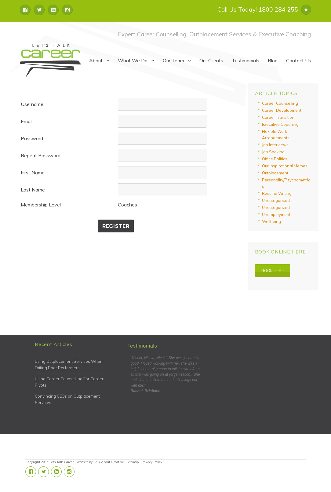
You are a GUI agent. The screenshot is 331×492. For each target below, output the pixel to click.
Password (32, 138)
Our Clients (211, 60)
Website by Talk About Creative (100, 462)
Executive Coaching (280, 124)
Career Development (281, 110)
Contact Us (298, 60)
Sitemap (132, 462)
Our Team (173, 60)
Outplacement (275, 172)
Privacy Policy (151, 462)
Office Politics (274, 158)
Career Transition (278, 117)
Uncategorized (276, 207)
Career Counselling (280, 103)
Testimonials (245, 60)
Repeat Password (40, 155)
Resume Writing (277, 193)
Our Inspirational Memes (284, 165)
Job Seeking (273, 151)
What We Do (132, 60)
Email (26, 121)
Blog (273, 60)
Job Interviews (275, 144)
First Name (33, 172)
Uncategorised (276, 200)
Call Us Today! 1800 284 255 (257, 9)
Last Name (33, 190)
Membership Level (41, 205)
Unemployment (276, 214)
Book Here (272, 270)
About (96, 60)
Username (32, 104)
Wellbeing (271, 221)
